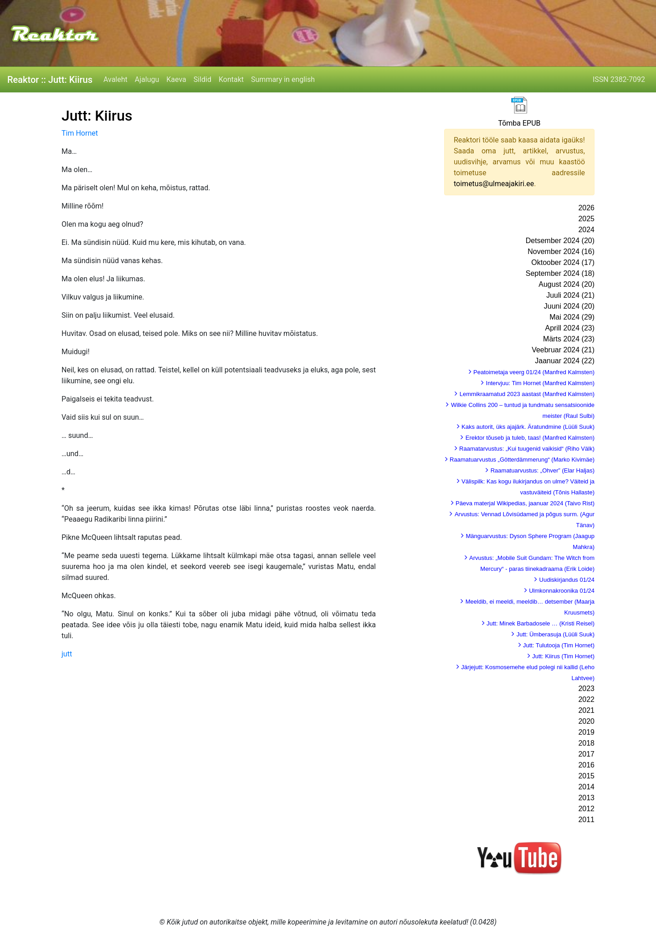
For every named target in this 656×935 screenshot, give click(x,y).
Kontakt (231, 79)
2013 (586, 798)
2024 (586, 230)
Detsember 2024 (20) (560, 240)
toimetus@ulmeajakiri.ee (494, 183)
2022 (586, 699)
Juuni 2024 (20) (569, 306)
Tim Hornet (80, 133)
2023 (586, 688)
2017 (586, 754)
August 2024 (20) (566, 284)
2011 (586, 819)
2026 (586, 208)
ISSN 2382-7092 (619, 79)
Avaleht (115, 79)
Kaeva (176, 79)
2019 (586, 732)
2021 (586, 710)
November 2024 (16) (561, 251)
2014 (586, 787)
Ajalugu (147, 79)
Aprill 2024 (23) (570, 328)
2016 (586, 765)
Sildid (202, 79)
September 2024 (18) (560, 273)
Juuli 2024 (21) (570, 295)
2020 (586, 721)
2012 (586, 809)
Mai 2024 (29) (571, 317)
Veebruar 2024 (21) (563, 350)
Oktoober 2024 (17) (562, 262)
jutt (67, 654)
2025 (586, 219)
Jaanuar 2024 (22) (564, 361)
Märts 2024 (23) (568, 339)
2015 (586, 776)
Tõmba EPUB (519, 123)
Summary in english (283, 79)
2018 (586, 743)
